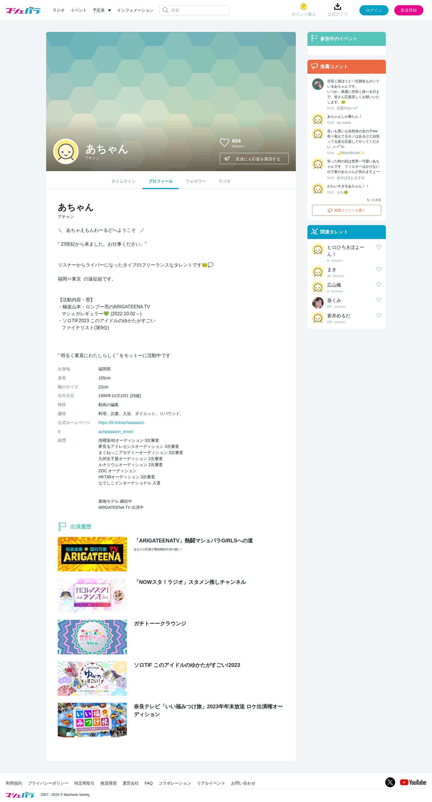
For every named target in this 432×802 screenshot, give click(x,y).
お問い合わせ (243, 783)
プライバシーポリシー (48, 783)
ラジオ (59, 10)
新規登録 (409, 10)
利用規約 (14, 783)
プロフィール (160, 181)
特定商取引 (84, 783)
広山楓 (334, 285)
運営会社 (131, 783)
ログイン (374, 10)
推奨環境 (108, 783)
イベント (79, 10)
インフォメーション (135, 10)
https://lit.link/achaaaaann (121, 422)
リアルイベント (211, 783)
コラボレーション (175, 783)
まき (331, 269)
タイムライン (123, 181)
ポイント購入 (303, 10)
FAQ (149, 783)
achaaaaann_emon (115, 431)
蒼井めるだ (338, 315)
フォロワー (196, 181)
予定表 (99, 10)
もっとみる (374, 199)
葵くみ (334, 300)
